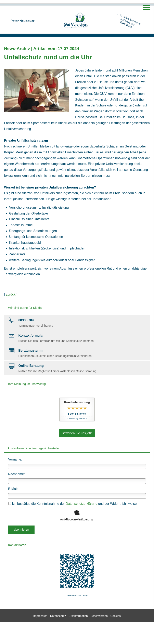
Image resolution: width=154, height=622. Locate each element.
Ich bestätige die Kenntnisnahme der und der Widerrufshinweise (72, 503)
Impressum (40, 615)
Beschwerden (99, 615)
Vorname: (15, 459)
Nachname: (16, 473)
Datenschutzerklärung (81, 503)
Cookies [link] (115, 615)
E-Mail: (13, 488)
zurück (10, 294)
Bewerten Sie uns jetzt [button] (77, 432)
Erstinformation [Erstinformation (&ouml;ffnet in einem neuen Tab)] (78, 615)
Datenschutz (58, 615)
